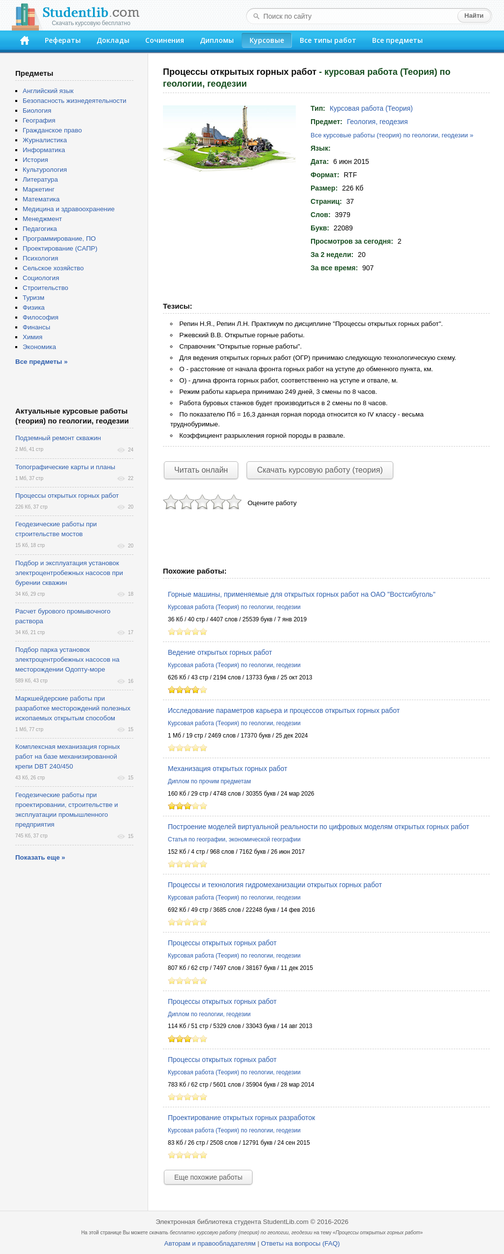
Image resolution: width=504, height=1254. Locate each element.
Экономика (39, 347)
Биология (37, 110)
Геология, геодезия (377, 122)
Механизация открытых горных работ (227, 768)
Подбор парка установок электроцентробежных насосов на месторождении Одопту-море (67, 659)
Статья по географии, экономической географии (234, 839)
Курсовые (267, 40)
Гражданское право (52, 130)
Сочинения (164, 40)
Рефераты (63, 40)
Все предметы (397, 40)
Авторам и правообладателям (210, 1243)
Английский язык (48, 91)
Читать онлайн (201, 470)
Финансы (36, 327)
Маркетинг (39, 189)
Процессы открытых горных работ (222, 943)
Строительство (45, 287)
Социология (41, 278)
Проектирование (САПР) (60, 248)
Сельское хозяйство (53, 268)
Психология (40, 258)
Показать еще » (40, 857)
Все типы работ (328, 40)
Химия (32, 337)
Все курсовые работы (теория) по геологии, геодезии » (392, 135)
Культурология (45, 169)
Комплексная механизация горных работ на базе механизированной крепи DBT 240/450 (67, 756)
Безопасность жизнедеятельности (74, 100)
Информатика (44, 150)
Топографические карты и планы (65, 467)
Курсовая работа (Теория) (371, 108)
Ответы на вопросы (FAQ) (300, 1243)
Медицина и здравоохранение (69, 209)
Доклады (112, 40)
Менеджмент (42, 219)
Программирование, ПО (59, 238)
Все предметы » (41, 361)
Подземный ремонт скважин (58, 438)
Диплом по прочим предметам (209, 781)
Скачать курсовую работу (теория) (320, 470)
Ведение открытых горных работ (220, 652)
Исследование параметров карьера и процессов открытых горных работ (284, 710)
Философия (41, 317)
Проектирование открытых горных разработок (241, 1118)
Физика (34, 307)
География (39, 120)
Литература (40, 179)
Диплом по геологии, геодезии (209, 1014)
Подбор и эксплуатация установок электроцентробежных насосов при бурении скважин (69, 572)
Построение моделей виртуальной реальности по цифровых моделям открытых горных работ (318, 827)
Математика (41, 199)
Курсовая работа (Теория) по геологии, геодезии (234, 607)
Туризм (33, 297)
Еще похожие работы (208, 1177)
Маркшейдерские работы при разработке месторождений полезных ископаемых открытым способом (72, 708)
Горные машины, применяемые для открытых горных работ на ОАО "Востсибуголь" (302, 594)
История (35, 159)
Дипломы (217, 40)
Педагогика (40, 228)
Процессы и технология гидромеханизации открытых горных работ (275, 885)
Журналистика (45, 140)
